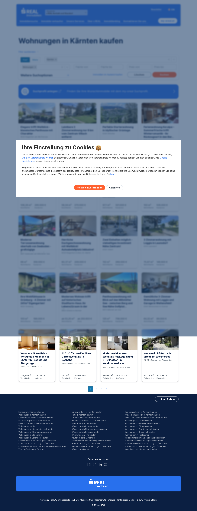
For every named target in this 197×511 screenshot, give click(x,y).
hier (112, 261)
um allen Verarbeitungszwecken (37, 245)
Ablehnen (114, 275)
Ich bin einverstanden (89, 275)
